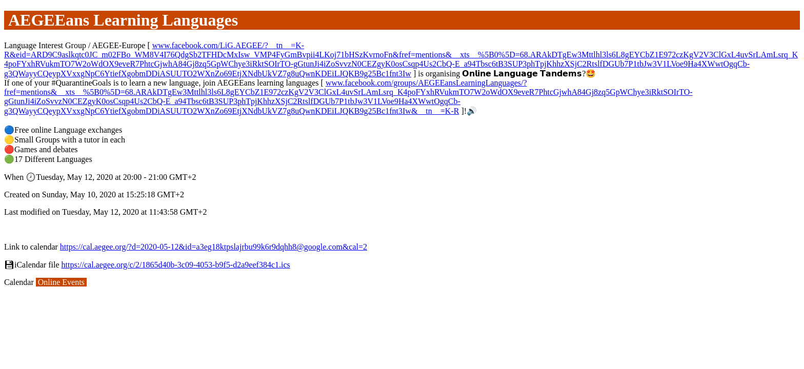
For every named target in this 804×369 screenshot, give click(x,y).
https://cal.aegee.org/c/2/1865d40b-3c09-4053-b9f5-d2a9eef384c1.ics (176, 264)
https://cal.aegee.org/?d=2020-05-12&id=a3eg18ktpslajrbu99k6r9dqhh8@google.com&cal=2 (213, 246)
